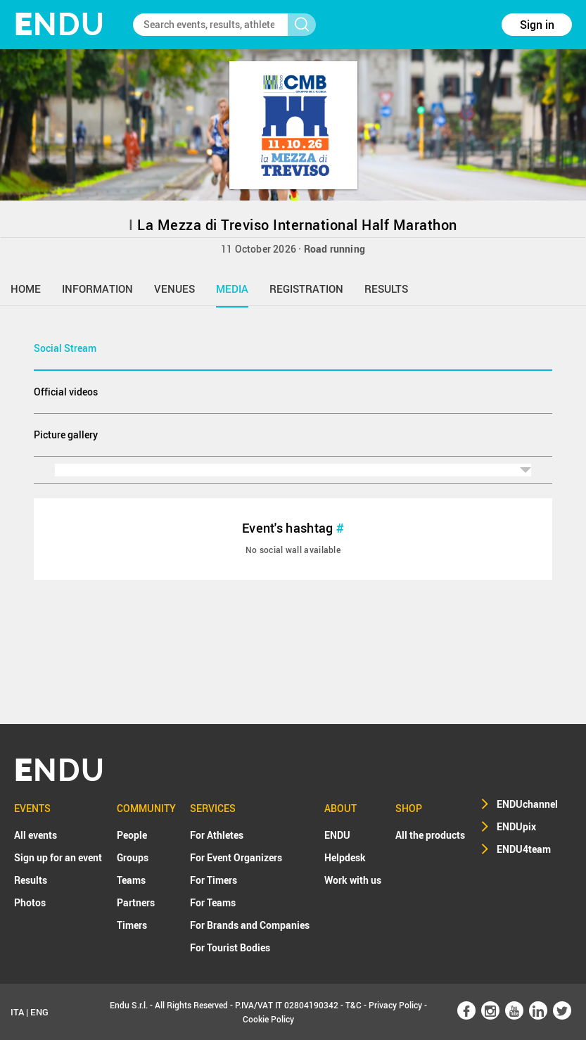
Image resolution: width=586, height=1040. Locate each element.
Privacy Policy (395, 1004)
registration (306, 288)
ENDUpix (516, 826)
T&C (353, 1004)
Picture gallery (66, 434)
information (97, 288)
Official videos (66, 391)
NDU (59, 24)
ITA (17, 1012)
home (26, 288)
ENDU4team (524, 849)
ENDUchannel (527, 804)
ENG (39, 1012)
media (232, 288)
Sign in (537, 24)
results (386, 288)
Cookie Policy (268, 1019)
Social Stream (65, 348)
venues (174, 288)
